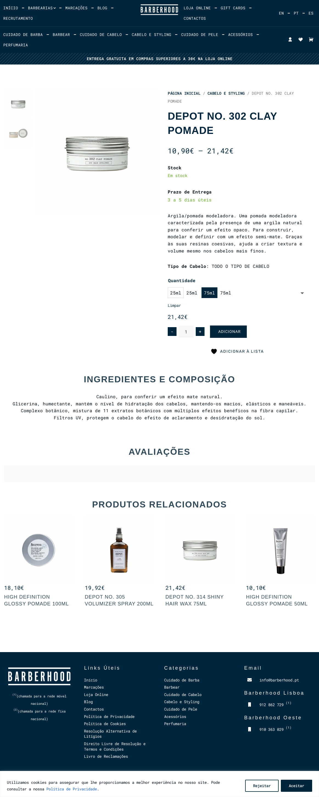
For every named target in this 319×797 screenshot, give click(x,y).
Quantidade (181, 280)
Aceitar (296, 785)
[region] (159, 784)
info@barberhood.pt (279, 680)
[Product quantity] (186, 332)
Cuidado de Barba (23, 34)
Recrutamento (18, 18)
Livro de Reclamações (106, 756)
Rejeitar (262, 785)
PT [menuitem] (296, 13)
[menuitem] (281, 13)
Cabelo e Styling (151, 34)
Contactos (195, 18)
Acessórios (240, 34)
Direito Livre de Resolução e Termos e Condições (114, 746)
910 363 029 (275, 729)
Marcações (76, 7)
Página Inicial (184, 93)
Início (10, 7)
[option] (182, 292)
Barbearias (40, 7)
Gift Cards (233, 7)
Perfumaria (15, 44)
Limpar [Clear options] (174, 305)
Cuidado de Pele (199, 34)
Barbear (61, 34)
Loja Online (197, 7)
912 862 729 (275, 704)
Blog (102, 7)
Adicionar (229, 331)
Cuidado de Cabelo (101, 34)
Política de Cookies (105, 723)
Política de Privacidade (71, 789)
